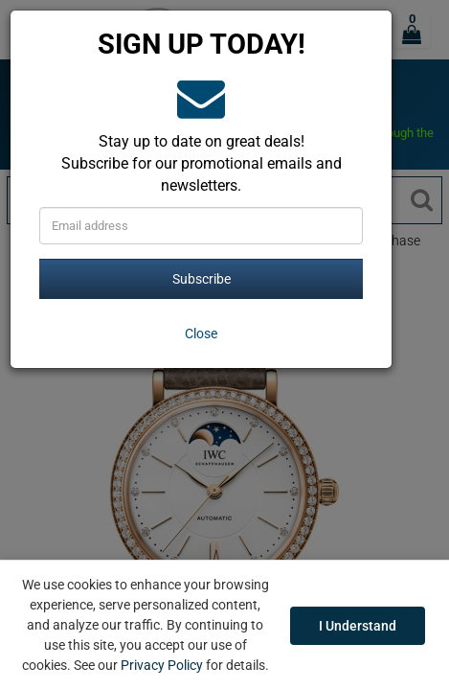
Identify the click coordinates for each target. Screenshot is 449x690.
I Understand (357, 625)
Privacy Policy (162, 665)
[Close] (201, 333)
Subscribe (201, 279)
